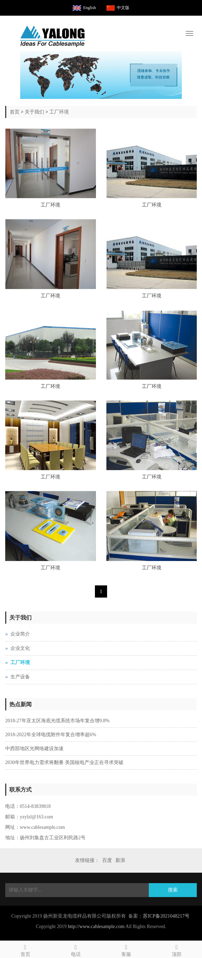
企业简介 (20, 634)
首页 (14, 112)
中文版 (123, 7)
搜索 (173, 890)
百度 (107, 860)
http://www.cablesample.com (96, 926)
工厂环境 (59, 112)
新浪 (120, 860)
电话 (75, 949)
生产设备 (20, 676)
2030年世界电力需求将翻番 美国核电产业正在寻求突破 (64, 762)
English (89, 7)
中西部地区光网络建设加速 (34, 748)
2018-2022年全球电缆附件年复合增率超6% (50, 734)
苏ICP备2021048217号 (166, 916)
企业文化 (20, 648)
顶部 (177, 949)
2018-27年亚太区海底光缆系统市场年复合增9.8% (57, 720)
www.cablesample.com (42, 827)
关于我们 (34, 112)
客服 (126, 949)
